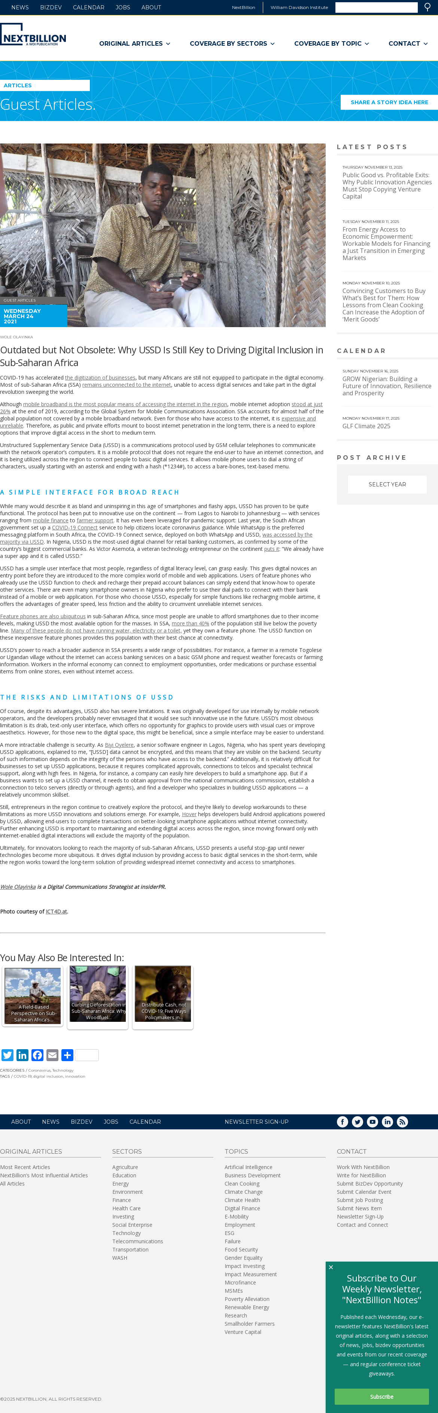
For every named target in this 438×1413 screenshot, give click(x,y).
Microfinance (240, 1282)
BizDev (51, 7)
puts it (271, 548)
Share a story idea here (394, 104)
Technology (62, 1070)
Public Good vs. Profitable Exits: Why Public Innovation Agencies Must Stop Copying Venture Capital (387, 185)
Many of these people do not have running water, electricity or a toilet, (96, 630)
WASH (119, 1257)
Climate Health (242, 1200)
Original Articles (135, 44)
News (20, 7)
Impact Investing (245, 1265)
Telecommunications (137, 1241)
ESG (229, 1233)
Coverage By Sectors (233, 44)
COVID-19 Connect (75, 527)
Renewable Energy (247, 1307)
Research (236, 1315)
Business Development (253, 1175)
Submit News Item (359, 1208)
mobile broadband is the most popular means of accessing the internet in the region (125, 404)
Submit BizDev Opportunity (370, 1183)
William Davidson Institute (299, 7)
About (151, 7)
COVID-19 (22, 1076)
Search (428, 7)
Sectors (127, 1151)
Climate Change (244, 1191)
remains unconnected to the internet (126, 384)
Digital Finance (242, 1208)
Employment (240, 1224)
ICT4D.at (56, 911)
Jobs (123, 7)
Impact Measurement (251, 1274)
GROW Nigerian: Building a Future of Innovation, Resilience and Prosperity (387, 386)
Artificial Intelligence (249, 1167)
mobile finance (51, 520)
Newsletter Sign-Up (360, 1216)
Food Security (241, 1249)
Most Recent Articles (25, 1167)
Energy (120, 1183)
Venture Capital (243, 1331)
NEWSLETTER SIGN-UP (257, 1121)
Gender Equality (243, 1257)
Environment (127, 1191)
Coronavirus (39, 1070)
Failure (233, 1241)
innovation (75, 1076)
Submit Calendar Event (364, 1191)
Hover (189, 814)
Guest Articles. (48, 104)
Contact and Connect (362, 1224)
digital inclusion (48, 1076)
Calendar (88, 7)
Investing (123, 1216)
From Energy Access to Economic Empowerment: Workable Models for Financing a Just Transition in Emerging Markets (387, 243)
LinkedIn (392, 1124)
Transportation (130, 1249)
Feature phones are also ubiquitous (43, 616)
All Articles (12, 1183)
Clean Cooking (242, 1183)
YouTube (377, 1124)
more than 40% (190, 623)
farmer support (95, 520)
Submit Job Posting (360, 1200)
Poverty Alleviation (247, 1298)
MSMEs (234, 1290)
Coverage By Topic (332, 44)
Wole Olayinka (16, 337)
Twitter (362, 1124)
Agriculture (125, 1167)
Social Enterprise (132, 1224)
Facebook (347, 1124)
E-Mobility (237, 1216)
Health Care (126, 1208)
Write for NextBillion (361, 1175)
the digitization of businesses (100, 377)
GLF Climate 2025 (366, 426)
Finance (121, 1200)
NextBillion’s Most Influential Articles (44, 1175)
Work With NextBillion (363, 1167)
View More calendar (413, 351)
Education (124, 1175)
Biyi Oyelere (119, 744)
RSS (407, 1124)
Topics (236, 1151)
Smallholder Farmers (250, 1323)
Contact (409, 44)
